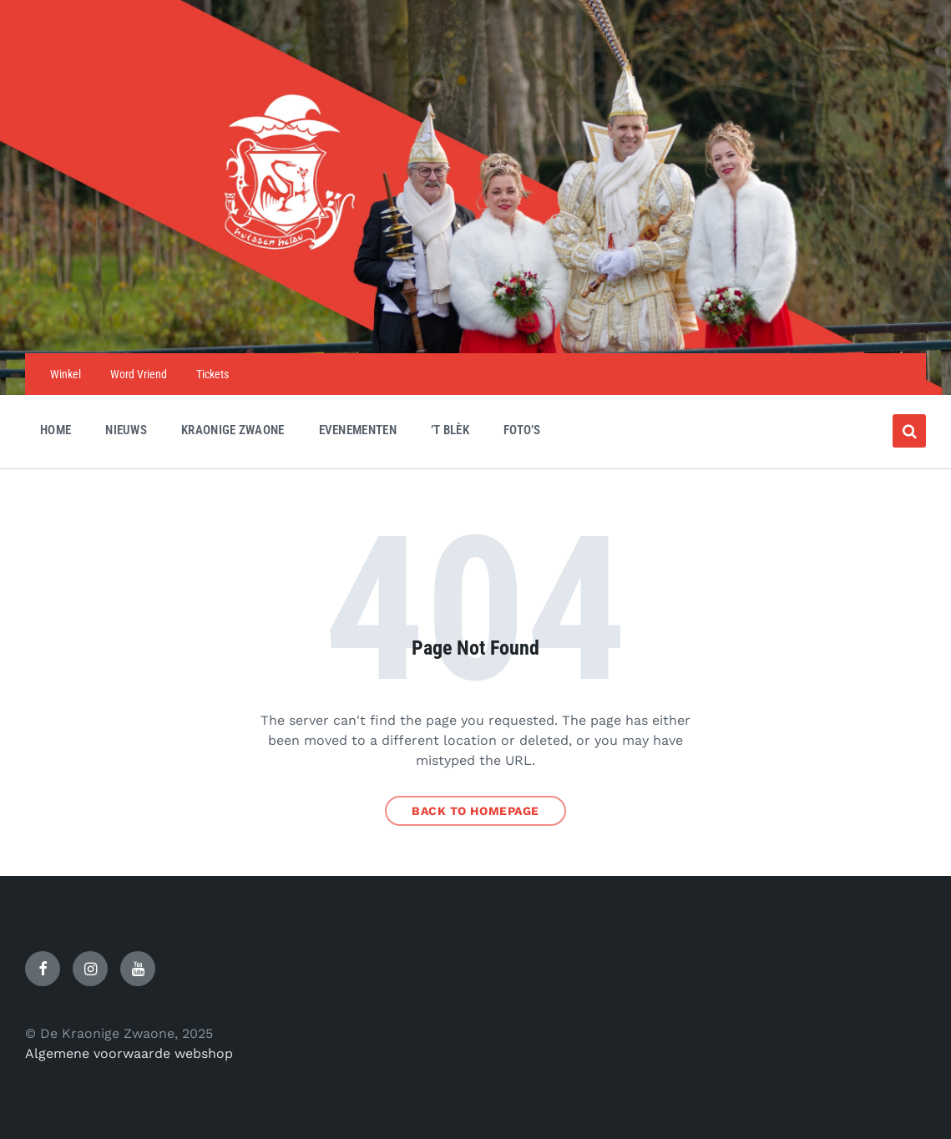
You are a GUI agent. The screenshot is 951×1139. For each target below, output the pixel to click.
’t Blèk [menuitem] (450, 430)
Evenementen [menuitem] (358, 430)
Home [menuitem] (55, 430)
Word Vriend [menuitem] (138, 374)
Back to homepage (475, 811)
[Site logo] (476, 320)
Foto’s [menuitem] (522, 430)
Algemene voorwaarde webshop (129, 1053)
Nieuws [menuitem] (126, 430)
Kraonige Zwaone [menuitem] (233, 430)
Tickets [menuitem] (212, 374)
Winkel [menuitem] (65, 374)
